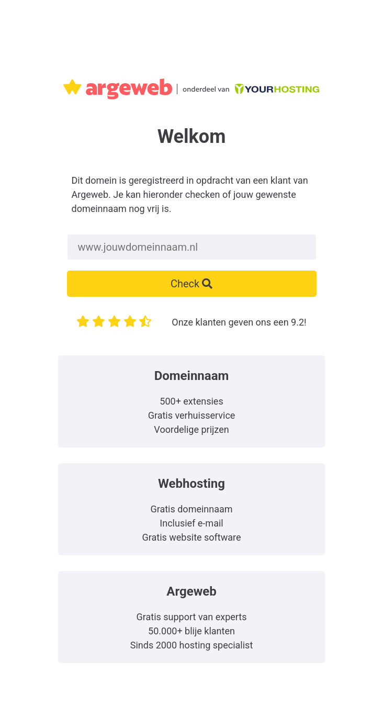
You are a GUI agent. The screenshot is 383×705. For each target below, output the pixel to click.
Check (191, 283)
